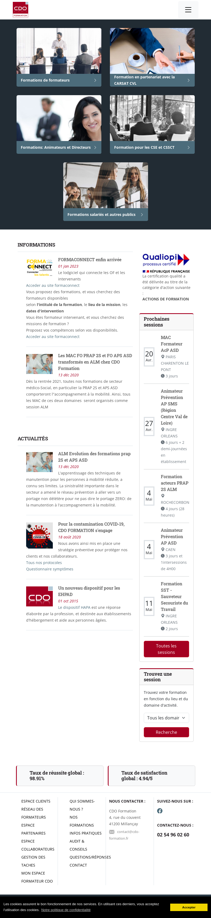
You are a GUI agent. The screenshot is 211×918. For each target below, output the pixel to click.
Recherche (166, 732)
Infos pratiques (86, 833)
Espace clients (35, 801)
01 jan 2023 (68, 266)
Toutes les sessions (166, 649)
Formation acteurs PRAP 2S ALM (174, 483)
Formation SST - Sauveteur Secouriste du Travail (174, 596)
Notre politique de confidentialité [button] (66, 910)
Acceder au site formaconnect (52, 285)
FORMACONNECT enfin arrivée (89, 259)
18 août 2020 (69, 536)
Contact (78, 865)
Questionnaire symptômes (49, 568)
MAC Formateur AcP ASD (171, 344)
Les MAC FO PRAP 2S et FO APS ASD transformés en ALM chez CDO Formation (95, 362)
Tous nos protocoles (44, 562)
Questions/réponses (90, 857)
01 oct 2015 (68, 600)
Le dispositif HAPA (74, 607)
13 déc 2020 (68, 374)
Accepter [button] (189, 907)
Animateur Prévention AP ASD (172, 536)
